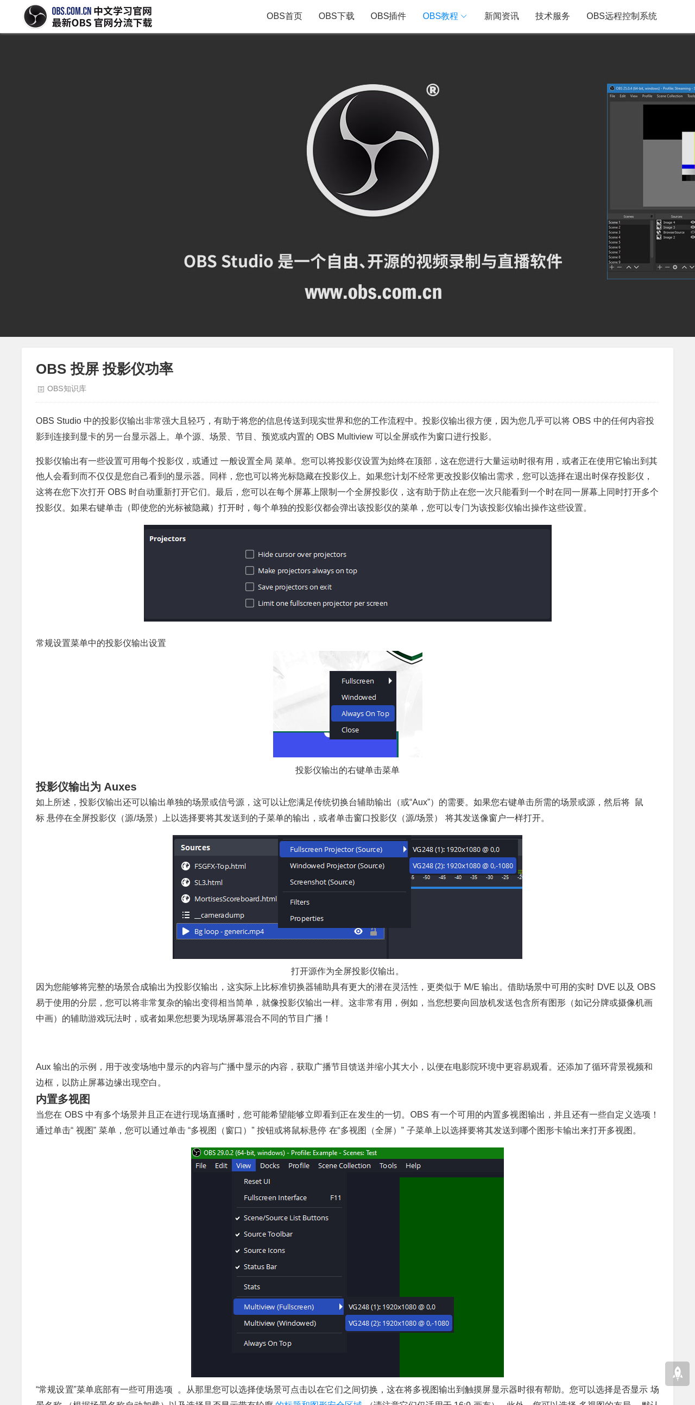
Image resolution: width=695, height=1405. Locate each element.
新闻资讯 (501, 16)
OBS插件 (389, 16)
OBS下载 (337, 16)
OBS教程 (440, 16)
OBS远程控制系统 (621, 16)
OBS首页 (284, 16)
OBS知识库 (66, 388)
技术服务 (552, 16)
